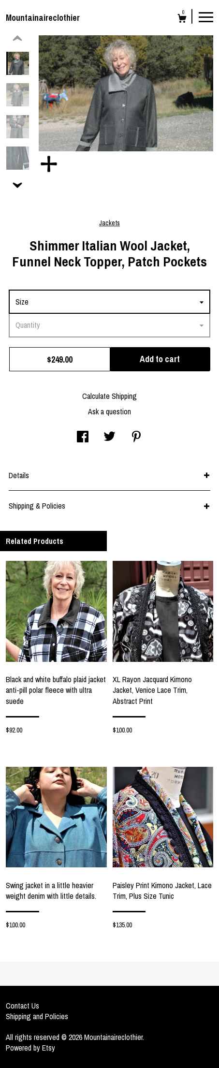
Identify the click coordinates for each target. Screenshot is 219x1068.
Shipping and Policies (37, 1016)
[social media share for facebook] (82, 437)
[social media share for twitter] (109, 437)
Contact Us (22, 1005)
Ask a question (109, 411)
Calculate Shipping (109, 396)
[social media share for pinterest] (136, 437)
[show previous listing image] (17, 39)
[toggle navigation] (206, 16)
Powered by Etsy (30, 1047)
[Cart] (182, 20)
